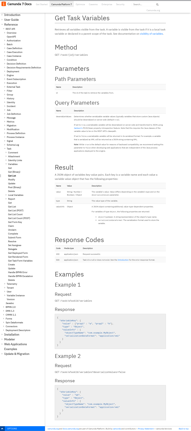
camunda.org (53, 428)
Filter (9, 90)
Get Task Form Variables (20, 260)
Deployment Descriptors (18, 330)
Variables (13, 164)
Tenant (10, 287)
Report (11, 198)
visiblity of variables (151, 33)
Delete (11, 191)
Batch (10, 44)
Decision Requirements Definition (24, 67)
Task (9, 148)
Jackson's (78, 128)
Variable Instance (16, 295)
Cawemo (93, 4)
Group (10, 94)
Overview (11, 32)
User (9, 291)
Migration (11, 125)
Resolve (12, 241)
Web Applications (15, 344)
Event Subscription (16, 79)
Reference (11, 24)
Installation (11, 334)
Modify (11, 179)
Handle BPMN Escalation (20, 276)
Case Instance (14, 56)
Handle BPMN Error (17, 272)
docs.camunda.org (71, 428)
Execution (12, 83)
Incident (11, 106)
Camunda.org (153, 10)
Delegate (12, 249)
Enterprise (107, 4)
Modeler (9, 339)
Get (10, 168)
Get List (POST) (16, 210)
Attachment (14, 156)
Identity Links (15, 160)
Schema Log (13, 144)
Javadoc (10, 303)
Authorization (14, 40)
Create (11, 264)
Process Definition (16, 133)
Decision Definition (16, 63)
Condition (12, 59)
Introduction (12, 15)
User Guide (11, 20)
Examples (10, 349)
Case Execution (14, 52)
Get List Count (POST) (19, 218)
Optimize (80, 4)
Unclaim (12, 229)
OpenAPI (11, 36)
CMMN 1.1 (11, 314)
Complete (13, 233)
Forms (9, 318)
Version (11, 299)
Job (8, 110)
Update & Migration (16, 354)
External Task (13, 86)
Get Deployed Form (18, 253)
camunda (117, 428)
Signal (10, 141)
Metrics (10, 121)
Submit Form (14, 237)
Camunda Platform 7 (61, 4)
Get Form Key (15, 222)
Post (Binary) (14, 187)
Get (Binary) (14, 171)
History (10, 98)
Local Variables (15, 195)
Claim (11, 226)
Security (120, 4)
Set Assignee (14, 245)
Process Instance (15, 137)
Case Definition (14, 48)
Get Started (42, 4)
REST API (10, 29)
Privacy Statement (146, 428)
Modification (13, 129)
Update (11, 183)
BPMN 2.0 (10, 307)
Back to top (184, 428)
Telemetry (12, 283)
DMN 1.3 (10, 310)
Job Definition (14, 113)
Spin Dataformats (14, 322)
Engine (10, 75)
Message (11, 117)
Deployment (13, 71)
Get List (12, 175)
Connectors (11, 326)
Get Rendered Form (18, 256)
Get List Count (15, 214)
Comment (13, 152)
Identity (11, 102)
